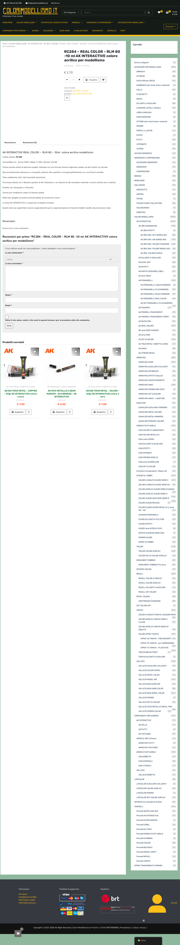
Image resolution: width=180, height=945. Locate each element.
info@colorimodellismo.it (37, 3)
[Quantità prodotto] (73, 80)
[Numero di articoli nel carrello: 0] (143, 920)
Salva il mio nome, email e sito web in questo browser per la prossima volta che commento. (47, 320)
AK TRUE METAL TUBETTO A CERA (20, 387)
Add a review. (83, 65)
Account (169, 26)
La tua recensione (14, 263)
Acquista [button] (19, 412)
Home (4, 44)
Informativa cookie (27, 900)
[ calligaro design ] (139, 927)
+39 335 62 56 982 (13, 3)
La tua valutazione (14, 252)
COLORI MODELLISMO (18, 44)
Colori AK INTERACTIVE (82, 94)
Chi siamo (23, 894)
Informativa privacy (27, 903)
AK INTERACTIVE (35, 44)
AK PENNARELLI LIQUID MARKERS (61, 387)
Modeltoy (95, 927)
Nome (8, 295)
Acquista (93, 80)
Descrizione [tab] (10, 142)
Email (8, 305)
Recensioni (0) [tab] (30, 142)
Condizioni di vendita (28, 897)
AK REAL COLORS (51, 44)
